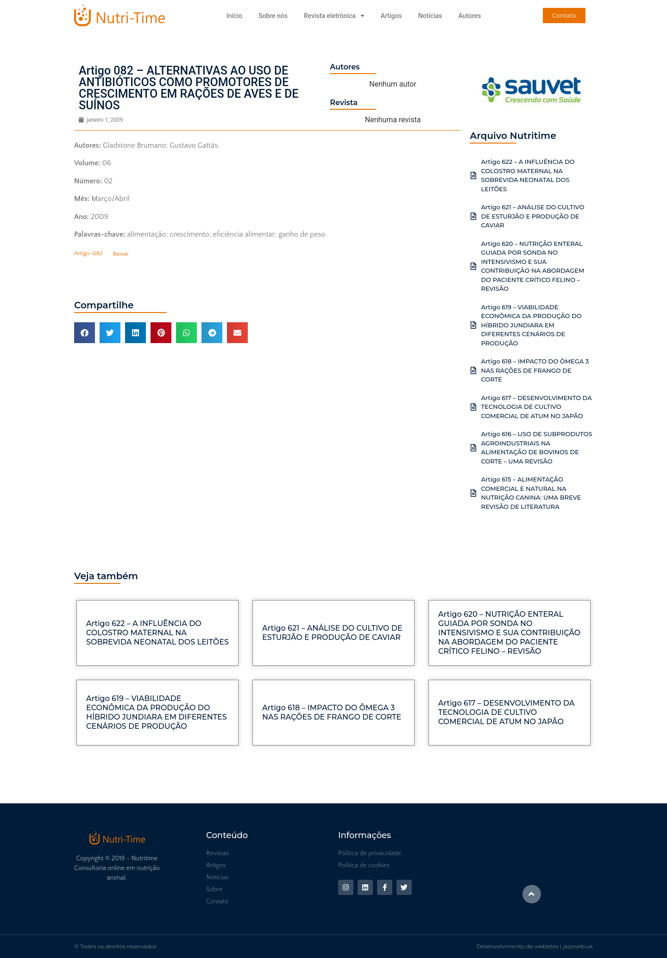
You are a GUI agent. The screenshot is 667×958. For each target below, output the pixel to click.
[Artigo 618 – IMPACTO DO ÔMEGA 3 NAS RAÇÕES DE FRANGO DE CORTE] (473, 370)
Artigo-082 (88, 253)
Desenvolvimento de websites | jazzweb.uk (535, 946)
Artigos (391, 15)
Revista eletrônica (334, 16)
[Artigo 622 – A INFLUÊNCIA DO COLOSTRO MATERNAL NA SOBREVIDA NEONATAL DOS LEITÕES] (473, 175)
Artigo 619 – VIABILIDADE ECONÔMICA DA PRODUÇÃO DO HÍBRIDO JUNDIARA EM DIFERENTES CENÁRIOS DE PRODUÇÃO (531, 325)
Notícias (430, 15)
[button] (84, 332)
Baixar (121, 253)
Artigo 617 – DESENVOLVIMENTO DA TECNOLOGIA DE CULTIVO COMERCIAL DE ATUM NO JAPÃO (536, 407)
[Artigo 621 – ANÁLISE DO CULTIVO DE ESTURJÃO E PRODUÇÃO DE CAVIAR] (473, 216)
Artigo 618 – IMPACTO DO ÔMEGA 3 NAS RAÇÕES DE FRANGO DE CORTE (535, 370)
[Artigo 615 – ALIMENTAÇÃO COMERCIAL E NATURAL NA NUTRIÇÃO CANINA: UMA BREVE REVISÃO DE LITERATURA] (473, 493)
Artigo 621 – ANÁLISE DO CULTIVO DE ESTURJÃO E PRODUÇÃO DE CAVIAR (532, 216)
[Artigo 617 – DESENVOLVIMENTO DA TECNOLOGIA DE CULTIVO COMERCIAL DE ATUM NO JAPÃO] (473, 407)
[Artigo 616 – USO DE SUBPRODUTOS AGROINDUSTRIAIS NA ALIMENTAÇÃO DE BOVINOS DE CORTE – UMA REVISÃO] (473, 447)
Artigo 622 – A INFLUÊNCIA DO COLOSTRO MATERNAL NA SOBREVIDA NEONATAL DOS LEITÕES (157, 632)
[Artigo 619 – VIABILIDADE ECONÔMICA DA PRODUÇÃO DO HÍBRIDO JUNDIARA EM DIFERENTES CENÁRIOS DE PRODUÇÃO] (473, 325)
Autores (469, 15)
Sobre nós (273, 15)
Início (234, 15)
